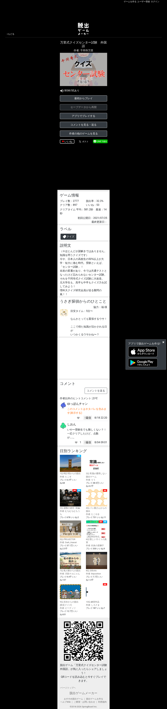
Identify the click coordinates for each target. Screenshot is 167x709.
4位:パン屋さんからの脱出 (96, 500)
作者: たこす (65, 476)
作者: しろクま (93, 605)
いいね (68, 141)
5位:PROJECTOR (70, 530)
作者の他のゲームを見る (83, 133)
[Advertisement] (83, 12)
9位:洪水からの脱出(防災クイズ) (70, 594)
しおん (71, 424)
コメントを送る (96, 390)
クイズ (68, 237)
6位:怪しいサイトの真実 (96, 532)
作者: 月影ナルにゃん (70, 573)
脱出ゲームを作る (94, 699)
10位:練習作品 (96, 593)
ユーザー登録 (143, 1)
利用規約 (102, 702)
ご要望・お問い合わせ (84, 702)
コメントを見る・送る (83, 124)
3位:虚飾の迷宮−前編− (70, 499)
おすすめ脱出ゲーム (73, 699)
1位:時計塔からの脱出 (70, 465)
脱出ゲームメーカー (83, 693)
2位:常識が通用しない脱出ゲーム (96, 466)
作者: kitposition (93, 573)
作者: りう (90, 480)
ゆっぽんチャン (77, 403)
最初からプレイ (83, 98)
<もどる (10, 34)
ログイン (155, 1)
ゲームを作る (130, 1)
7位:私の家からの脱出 (70, 562)
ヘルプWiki (65, 702)
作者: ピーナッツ (68, 608)
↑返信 (87, 417)
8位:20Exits (96, 562)
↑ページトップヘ (68, 688)
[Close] (163, 342)
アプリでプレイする (83, 115)
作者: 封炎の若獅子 (95, 545)
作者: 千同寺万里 (83, 50)
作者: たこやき (93, 514)
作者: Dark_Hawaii (68, 542)
